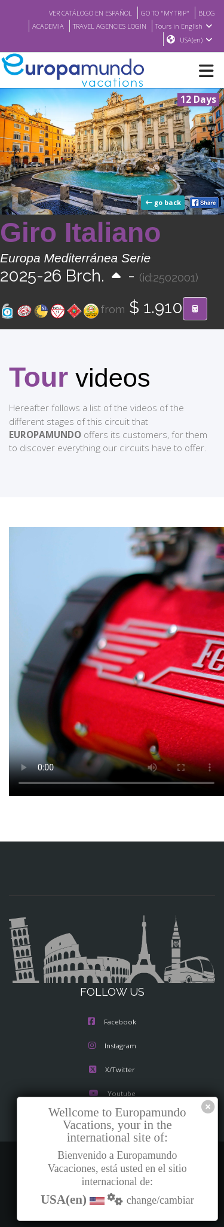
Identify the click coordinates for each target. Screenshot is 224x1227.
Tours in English (185, 25)
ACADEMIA (39, 25)
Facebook (112, 1023)
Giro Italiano (80, 233)
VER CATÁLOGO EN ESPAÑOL (77, 12)
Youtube (111, 1095)
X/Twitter (112, 1071)
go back (164, 203)
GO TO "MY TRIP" (161, 12)
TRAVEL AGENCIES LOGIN (106, 25)
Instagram (112, 1047)
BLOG (206, 12)
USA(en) (196, 40)
